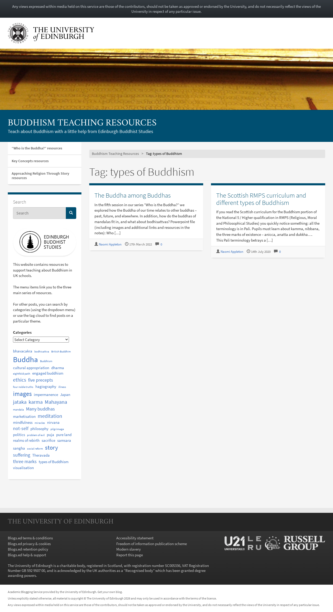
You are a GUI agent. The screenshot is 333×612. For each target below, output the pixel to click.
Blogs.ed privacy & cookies (29, 543)
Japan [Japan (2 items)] (65, 394)
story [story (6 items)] (51, 447)
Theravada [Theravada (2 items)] (41, 455)
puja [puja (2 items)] (50, 434)
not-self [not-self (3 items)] (20, 428)
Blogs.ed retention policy (28, 549)
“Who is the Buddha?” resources (37, 148)
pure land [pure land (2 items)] (64, 434)
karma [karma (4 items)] (36, 402)
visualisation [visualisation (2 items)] (23, 467)
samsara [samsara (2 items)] (64, 440)
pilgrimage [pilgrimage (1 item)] (57, 429)
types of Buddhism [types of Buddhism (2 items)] (53, 461)
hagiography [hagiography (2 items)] (45, 386)
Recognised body (139, 570)
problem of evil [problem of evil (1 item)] (36, 435)
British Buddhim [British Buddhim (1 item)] (61, 351)
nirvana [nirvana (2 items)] (53, 422)
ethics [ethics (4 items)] (19, 379)
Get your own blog (110, 592)
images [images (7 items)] (22, 394)
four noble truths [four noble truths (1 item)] (23, 387)
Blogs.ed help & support (27, 554)
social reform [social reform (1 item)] (35, 448)
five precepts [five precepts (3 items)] (40, 380)
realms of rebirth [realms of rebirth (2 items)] (26, 440)
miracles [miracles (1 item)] (40, 423)
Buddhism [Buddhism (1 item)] (46, 361)
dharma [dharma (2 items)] (57, 367)
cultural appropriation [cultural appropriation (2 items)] (31, 367)
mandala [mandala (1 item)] (18, 409)
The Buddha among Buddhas (132, 195)
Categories (22, 332)
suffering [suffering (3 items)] (21, 455)
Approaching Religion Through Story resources (40, 175)
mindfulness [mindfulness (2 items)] (23, 422)
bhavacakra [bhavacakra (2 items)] (22, 351)
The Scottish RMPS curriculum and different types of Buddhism (261, 199)
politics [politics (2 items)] (19, 434)
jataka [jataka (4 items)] (20, 402)
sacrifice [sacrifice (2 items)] (48, 440)
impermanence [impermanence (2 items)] (46, 394)
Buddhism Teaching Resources (82, 123)
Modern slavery (128, 549)
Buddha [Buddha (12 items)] (25, 359)
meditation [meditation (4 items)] (50, 416)
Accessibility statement (134, 537)
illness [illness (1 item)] (62, 387)
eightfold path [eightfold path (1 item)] (21, 373)
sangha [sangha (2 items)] (19, 448)
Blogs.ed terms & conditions (30, 537)
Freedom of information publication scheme (151, 543)
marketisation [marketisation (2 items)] (24, 416)
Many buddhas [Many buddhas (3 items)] (40, 409)
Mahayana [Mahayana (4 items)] (56, 402)
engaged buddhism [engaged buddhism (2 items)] (47, 373)
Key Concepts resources (30, 161)
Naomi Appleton (110, 244)
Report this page (129, 554)
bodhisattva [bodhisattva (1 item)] (41, 351)
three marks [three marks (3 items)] (25, 461)
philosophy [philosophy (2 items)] (39, 428)
